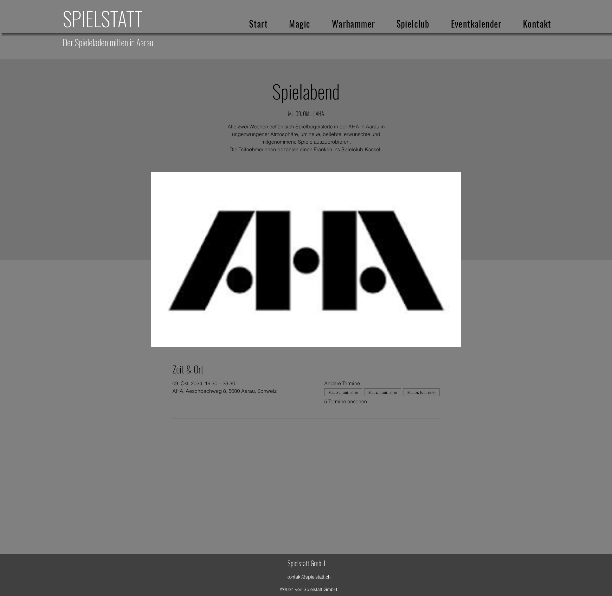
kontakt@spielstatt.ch (309, 577)
